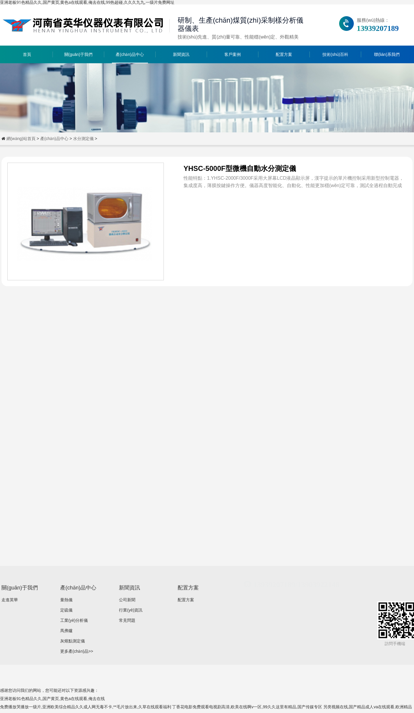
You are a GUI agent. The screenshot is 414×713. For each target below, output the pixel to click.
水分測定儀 (83, 138)
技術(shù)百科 (335, 54)
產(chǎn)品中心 (130, 54)
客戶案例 (232, 54)
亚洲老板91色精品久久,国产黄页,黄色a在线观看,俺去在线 (52, 698)
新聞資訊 (181, 54)
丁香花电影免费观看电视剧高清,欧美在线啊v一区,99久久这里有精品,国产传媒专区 (247, 706)
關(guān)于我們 (78, 54)
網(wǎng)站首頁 (21, 138)
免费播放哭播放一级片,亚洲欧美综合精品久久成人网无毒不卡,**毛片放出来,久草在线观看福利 (85, 706)
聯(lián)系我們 (387, 54)
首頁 (27, 54)
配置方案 (284, 54)
